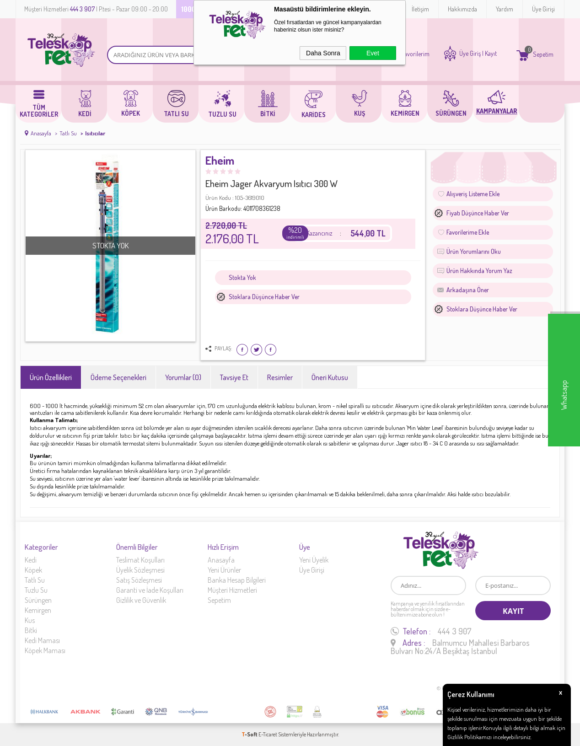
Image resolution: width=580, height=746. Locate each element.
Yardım (504, 9)
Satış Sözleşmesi (139, 580)
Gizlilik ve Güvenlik (141, 600)
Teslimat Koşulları (140, 559)
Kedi (31, 559)
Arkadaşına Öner (467, 290)
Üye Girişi (543, 9)
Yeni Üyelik (313, 559)
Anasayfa (221, 559)
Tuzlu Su (36, 590)
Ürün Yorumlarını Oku (473, 251)
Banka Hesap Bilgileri (237, 580)
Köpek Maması (45, 650)
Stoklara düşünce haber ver (264, 297)
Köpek (33, 569)
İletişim (420, 9)
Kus (30, 620)
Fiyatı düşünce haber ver (477, 213)
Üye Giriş (470, 53)
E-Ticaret (267, 734)
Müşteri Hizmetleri (232, 590)
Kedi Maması (42, 640)
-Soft (250, 734)
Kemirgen (38, 610)
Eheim (219, 161)
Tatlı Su (35, 580)
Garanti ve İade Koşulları (149, 590)
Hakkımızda (462, 9)
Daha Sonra (323, 53)
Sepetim (219, 600)
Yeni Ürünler (224, 569)
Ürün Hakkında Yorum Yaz (479, 270)
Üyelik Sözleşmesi (140, 569)
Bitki (31, 630)
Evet (372, 53)
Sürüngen (38, 600)
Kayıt (491, 53)
